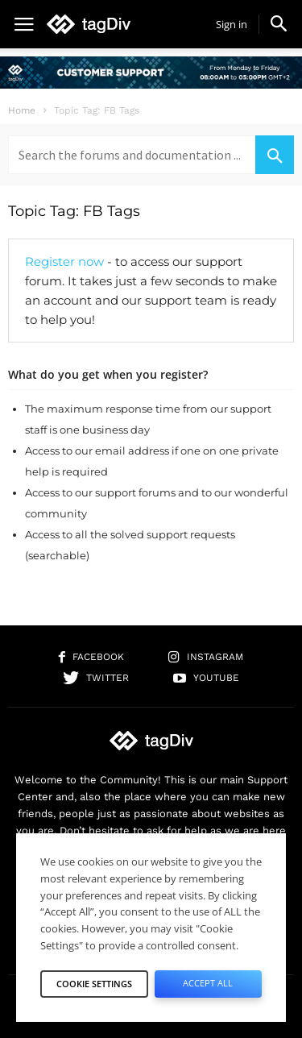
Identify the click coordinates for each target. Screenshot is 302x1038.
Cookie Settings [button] (94, 984)
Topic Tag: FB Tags (74, 211)
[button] (278, 23)
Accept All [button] (208, 983)
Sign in (231, 24)
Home (21, 110)
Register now (64, 261)
